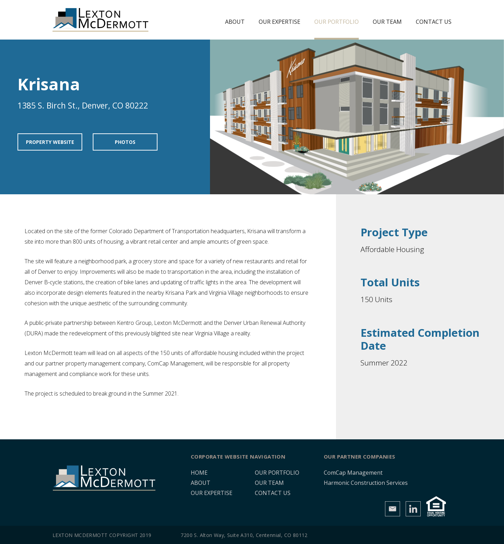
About (235, 22)
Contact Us (433, 22)
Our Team (387, 22)
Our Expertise (279, 22)
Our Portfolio (336, 22)
